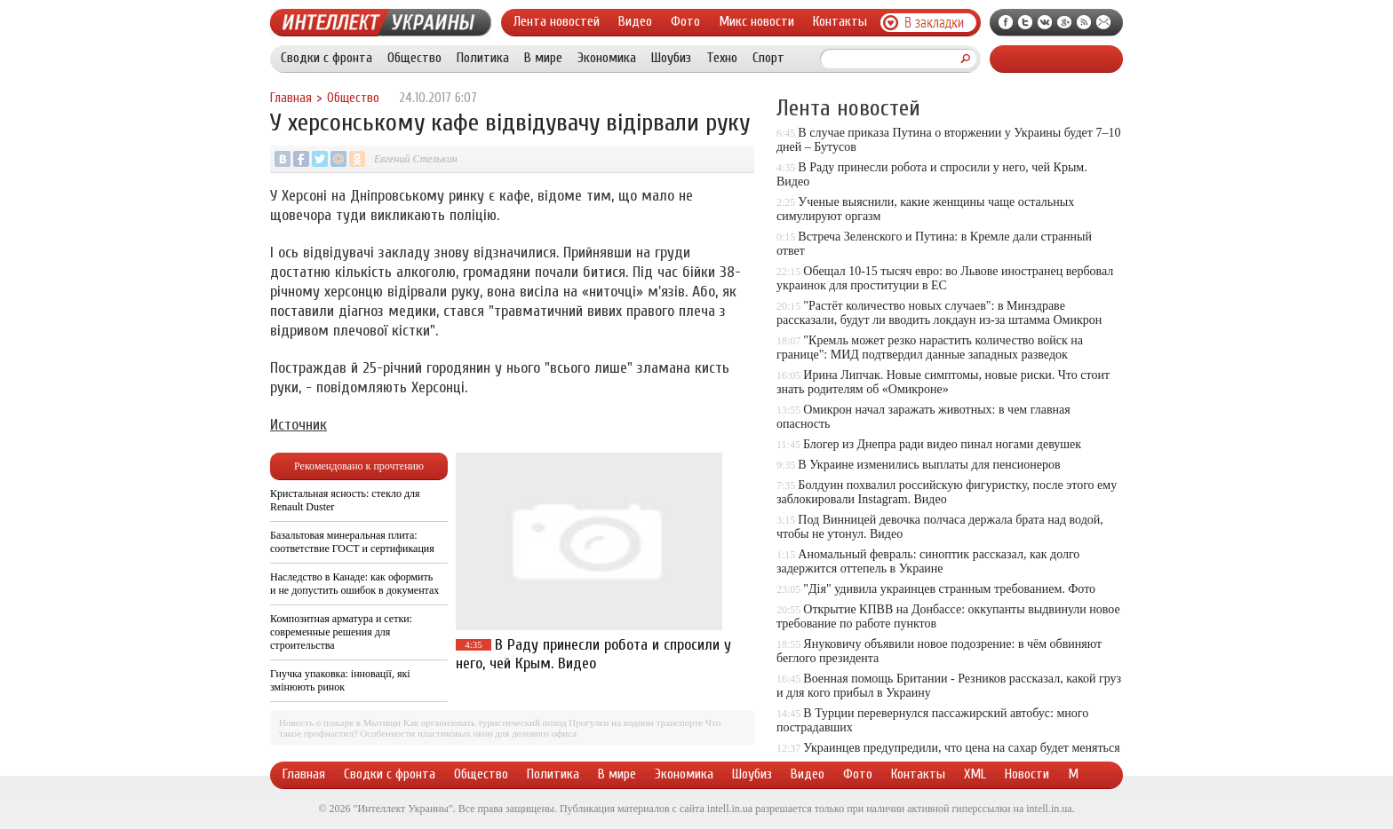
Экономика (606, 58)
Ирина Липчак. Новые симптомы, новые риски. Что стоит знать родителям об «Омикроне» (943, 382)
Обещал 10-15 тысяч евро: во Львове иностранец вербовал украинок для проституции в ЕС (944, 278)
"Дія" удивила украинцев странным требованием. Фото (949, 589)
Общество (414, 58)
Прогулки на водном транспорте (636, 722)
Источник (298, 424)
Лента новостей (556, 21)
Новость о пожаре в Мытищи (340, 722)
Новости (1027, 774)
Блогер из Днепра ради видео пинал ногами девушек (942, 444)
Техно (721, 58)
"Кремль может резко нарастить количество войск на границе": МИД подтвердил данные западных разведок (929, 347)
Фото (685, 21)
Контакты (840, 21)
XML (975, 774)
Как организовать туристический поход (485, 722)
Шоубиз (671, 58)
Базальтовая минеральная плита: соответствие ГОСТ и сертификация (352, 542)
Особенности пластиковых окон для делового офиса (468, 733)
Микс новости (756, 21)
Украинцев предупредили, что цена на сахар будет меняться (961, 747)
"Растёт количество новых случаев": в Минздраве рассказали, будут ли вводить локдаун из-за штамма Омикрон (939, 313)
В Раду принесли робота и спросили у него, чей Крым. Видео (593, 654)
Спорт (768, 58)
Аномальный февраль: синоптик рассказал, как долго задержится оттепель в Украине (927, 561)
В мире (543, 58)
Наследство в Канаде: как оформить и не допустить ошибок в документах (354, 583)
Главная (291, 98)
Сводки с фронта (326, 58)
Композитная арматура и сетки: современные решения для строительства (341, 631)
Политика (483, 58)
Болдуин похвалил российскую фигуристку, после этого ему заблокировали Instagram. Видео (946, 492)
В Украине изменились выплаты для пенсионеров (929, 464)
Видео (635, 21)
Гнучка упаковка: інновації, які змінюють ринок (340, 680)
